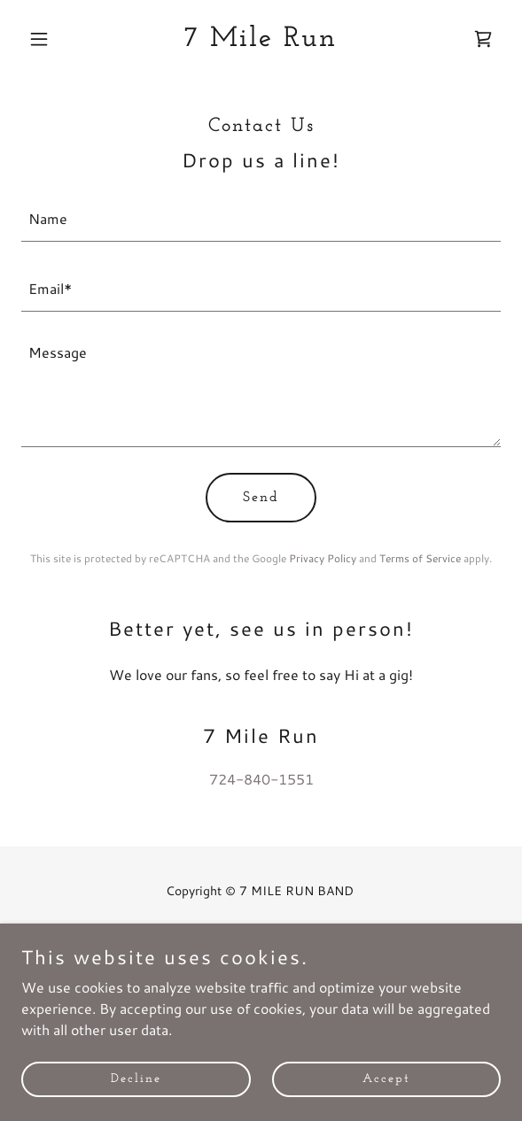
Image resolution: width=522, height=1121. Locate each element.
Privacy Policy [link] (322, 558)
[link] (260, 40)
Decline (136, 1102)
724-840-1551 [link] (261, 779)
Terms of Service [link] (420, 558)
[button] (57, 39)
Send (261, 498)
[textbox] (261, 217)
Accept (386, 1102)
